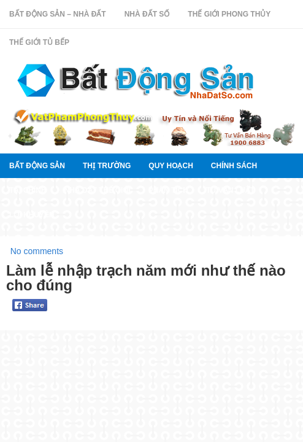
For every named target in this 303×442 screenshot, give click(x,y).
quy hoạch (170, 165)
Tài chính (28, 190)
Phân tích (168, 190)
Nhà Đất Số (147, 14)
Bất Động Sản (37, 165)
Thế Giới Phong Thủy (229, 14)
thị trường (107, 165)
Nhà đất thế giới (97, 190)
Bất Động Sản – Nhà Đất (57, 14)
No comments (36, 251)
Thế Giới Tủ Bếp (39, 42)
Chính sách (234, 165)
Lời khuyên (32, 215)
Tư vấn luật (230, 190)
